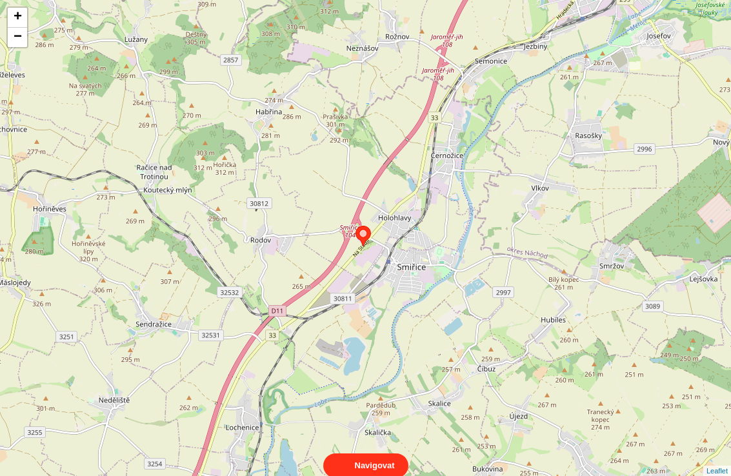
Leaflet (717, 459)
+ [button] (18, 17)
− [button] (18, 37)
